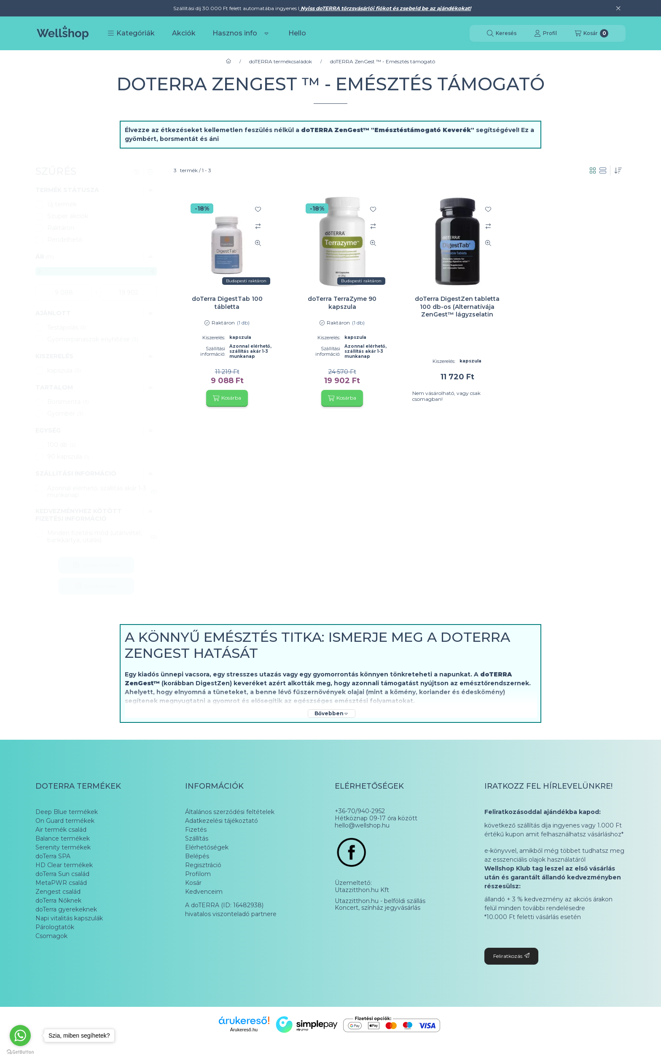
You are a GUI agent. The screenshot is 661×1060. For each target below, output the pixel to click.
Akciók (184, 33)
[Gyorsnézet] (258, 243)
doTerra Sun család (62, 874)
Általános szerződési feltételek (229, 812)
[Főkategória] (228, 62)
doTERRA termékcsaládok (280, 62)
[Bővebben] (331, 713)
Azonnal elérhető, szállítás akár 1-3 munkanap (102, 491)
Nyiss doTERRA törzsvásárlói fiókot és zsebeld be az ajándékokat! (385, 8)
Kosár (193, 883)
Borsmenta (68, 402)
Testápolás (66, 327)
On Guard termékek (64, 821)
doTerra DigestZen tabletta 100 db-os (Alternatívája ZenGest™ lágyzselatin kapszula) (457, 310)
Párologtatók (54, 927)
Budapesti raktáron (246, 281)
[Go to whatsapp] (20, 1035)
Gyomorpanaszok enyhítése (92, 339)
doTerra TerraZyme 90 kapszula (342, 302)
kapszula (64, 370)
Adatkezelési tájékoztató (221, 821)
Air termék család (60, 829)
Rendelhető (64, 239)
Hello (297, 33)
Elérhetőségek (206, 847)
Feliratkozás (511, 956)
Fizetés (196, 829)
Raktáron (60, 228)
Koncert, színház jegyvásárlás (377, 907)
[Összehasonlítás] (258, 226)
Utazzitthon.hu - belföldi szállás (380, 901)
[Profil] (545, 33)
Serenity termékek (63, 847)
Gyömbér (65, 413)
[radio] (603, 170)
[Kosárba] (227, 398)
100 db (61, 445)
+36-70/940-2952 (360, 811)
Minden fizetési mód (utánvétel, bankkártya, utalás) (102, 536)
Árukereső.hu (244, 1029)
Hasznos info (234, 33)
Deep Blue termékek (66, 812)
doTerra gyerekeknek (66, 909)
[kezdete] (63, 292)
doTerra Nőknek (58, 900)
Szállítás (196, 838)
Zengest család (58, 891)
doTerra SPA (52, 856)
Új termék (62, 204)
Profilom (198, 874)
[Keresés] (501, 33)
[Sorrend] (618, 170)
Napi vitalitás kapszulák (69, 918)
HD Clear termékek (64, 865)
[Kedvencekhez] (258, 209)
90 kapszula (69, 456)
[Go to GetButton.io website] (20, 1051)
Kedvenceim (204, 891)
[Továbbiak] (266, 33)
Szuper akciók (67, 216)
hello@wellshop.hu (362, 825)
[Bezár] (618, 8)
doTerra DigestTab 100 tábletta (227, 302)
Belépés (197, 856)
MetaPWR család (61, 883)
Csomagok (51, 936)
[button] (131, 33)
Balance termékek (62, 838)
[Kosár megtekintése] (591, 33)
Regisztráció (203, 865)
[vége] (128, 292)
